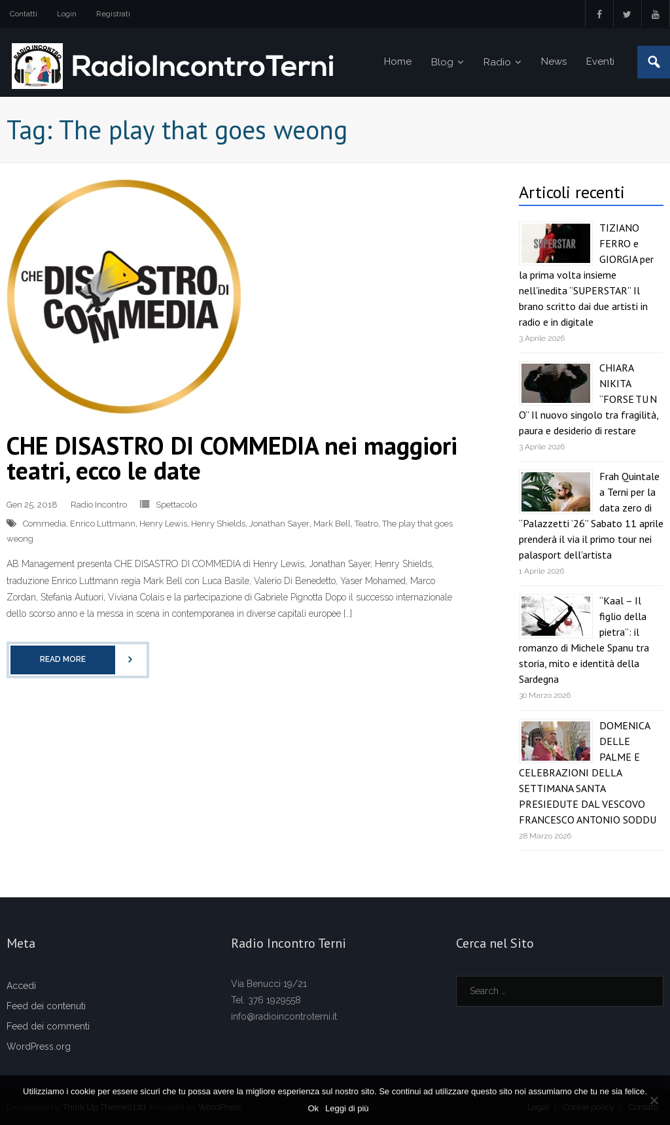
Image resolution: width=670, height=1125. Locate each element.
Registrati (113, 13)
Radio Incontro (99, 505)
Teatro (366, 523)
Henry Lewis (163, 523)
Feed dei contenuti (46, 1006)
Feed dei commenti (48, 1026)
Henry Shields (218, 523)
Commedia (44, 523)
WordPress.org (39, 1046)
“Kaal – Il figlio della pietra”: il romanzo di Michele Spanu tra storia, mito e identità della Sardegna (584, 639)
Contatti (23, 13)
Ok (313, 1108)
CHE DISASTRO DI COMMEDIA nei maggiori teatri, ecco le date (232, 457)
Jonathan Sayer (279, 523)
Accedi (21, 985)
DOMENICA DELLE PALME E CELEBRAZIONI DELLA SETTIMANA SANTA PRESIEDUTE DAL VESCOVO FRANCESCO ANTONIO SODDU (587, 772)
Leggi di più (347, 1108)
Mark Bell (332, 523)
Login (67, 13)
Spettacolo (176, 505)
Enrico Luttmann (102, 523)
